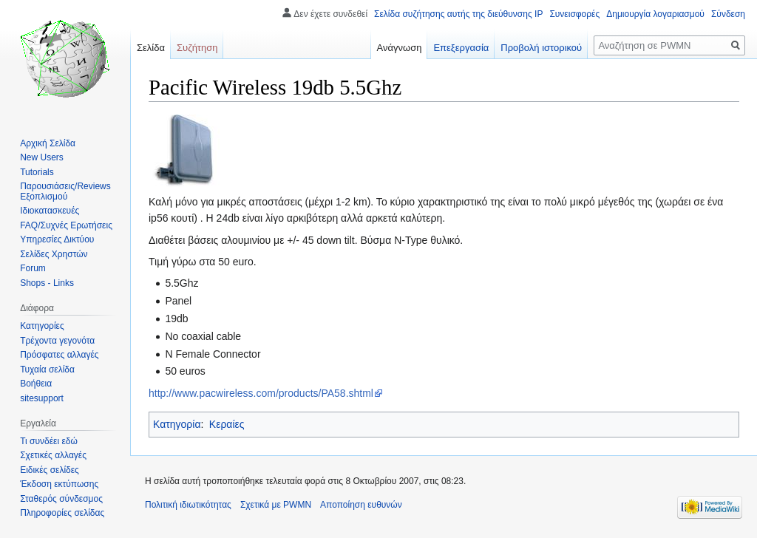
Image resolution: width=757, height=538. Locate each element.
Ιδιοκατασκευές (49, 210)
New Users (42, 157)
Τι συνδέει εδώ (49, 441)
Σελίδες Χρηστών (53, 254)
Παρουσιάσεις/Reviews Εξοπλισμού (65, 191)
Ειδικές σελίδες (49, 470)
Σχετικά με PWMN (275, 505)
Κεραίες (227, 424)
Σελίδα (151, 47)
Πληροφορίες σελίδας (62, 513)
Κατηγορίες (42, 326)
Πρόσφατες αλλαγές (59, 355)
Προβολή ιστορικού (541, 47)
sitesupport (42, 398)
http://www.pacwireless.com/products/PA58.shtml (261, 393)
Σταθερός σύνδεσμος (61, 499)
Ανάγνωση (399, 47)
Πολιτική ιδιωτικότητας (188, 505)
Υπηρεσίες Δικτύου (57, 239)
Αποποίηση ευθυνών (361, 505)
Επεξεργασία (461, 47)
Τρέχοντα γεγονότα (57, 341)
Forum (33, 268)
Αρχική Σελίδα (47, 143)
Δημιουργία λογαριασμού (655, 14)
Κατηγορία (177, 424)
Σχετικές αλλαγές (53, 455)
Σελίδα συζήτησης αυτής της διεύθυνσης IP (458, 14)
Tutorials (37, 172)
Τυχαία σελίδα (47, 369)
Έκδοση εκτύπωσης (59, 484)
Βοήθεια (36, 383)
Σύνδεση (728, 14)
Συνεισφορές (574, 14)
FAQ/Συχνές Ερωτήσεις (66, 225)
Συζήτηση (197, 47)
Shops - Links (47, 283)
